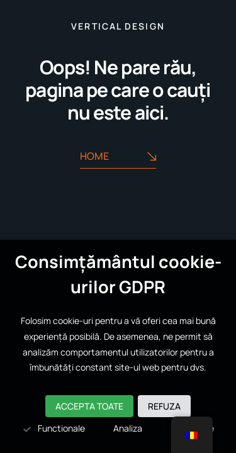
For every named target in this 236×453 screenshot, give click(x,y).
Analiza (120, 428)
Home (118, 156)
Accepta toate (89, 406)
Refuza (164, 406)
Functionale (53, 428)
